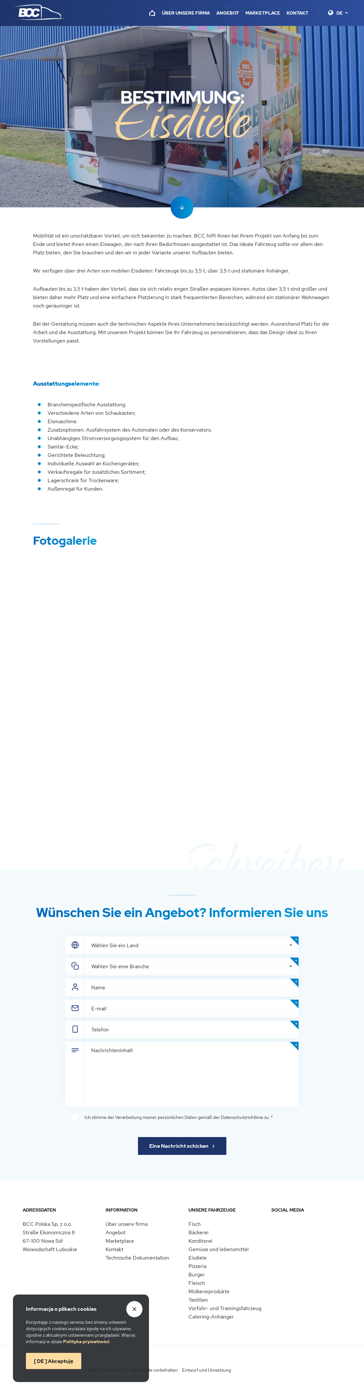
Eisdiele (197, 1257)
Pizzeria (197, 1266)
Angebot (227, 13)
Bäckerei (198, 1232)
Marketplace (262, 13)
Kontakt (297, 13)
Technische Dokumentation (137, 1257)
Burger (196, 1274)
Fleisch (196, 1283)
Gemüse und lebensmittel (218, 1249)
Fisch (194, 1224)
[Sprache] (342, 13)
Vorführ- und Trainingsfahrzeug (224, 1308)
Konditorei (200, 1241)
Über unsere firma (186, 13)
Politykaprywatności (86, 1341)
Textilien (198, 1299)
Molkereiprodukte (209, 1291)
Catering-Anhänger (211, 1316)
